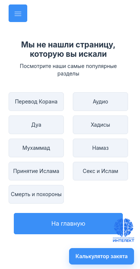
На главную (68, 223)
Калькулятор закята (101, 256)
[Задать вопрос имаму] (123, 230)
